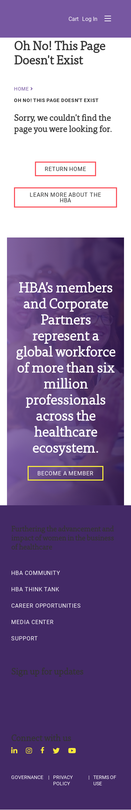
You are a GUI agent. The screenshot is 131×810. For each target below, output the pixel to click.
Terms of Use (104, 780)
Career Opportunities (46, 605)
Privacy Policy (63, 780)
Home (21, 89)
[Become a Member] (65, 473)
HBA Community (35, 572)
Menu (107, 18)
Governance (27, 777)
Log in (89, 18)
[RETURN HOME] (65, 169)
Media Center (32, 621)
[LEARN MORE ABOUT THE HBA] (65, 197)
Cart (73, 18)
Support (24, 638)
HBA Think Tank (35, 589)
